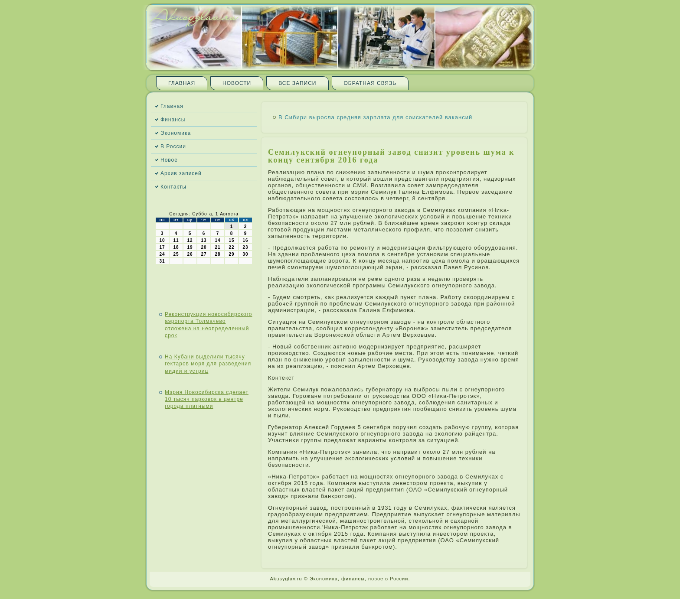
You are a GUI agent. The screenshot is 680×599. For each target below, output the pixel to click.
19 (190, 247)
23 (245, 247)
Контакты (173, 187)
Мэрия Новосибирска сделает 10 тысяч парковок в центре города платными (206, 399)
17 (162, 247)
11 (176, 240)
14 (217, 240)
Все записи (297, 83)
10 (162, 240)
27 (203, 254)
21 (217, 247)
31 (162, 261)
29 (231, 254)
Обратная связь (370, 83)
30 (245, 254)
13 (203, 240)
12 (190, 240)
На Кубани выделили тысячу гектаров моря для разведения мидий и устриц (208, 364)
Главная (181, 83)
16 (245, 240)
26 (190, 254)
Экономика (175, 133)
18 (176, 247)
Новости (236, 83)
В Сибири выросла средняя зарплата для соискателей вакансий (375, 117)
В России (173, 146)
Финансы (172, 120)
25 (176, 254)
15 (231, 240)
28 (217, 254)
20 (203, 247)
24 (162, 254)
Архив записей (181, 173)
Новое (169, 160)
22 (231, 247)
